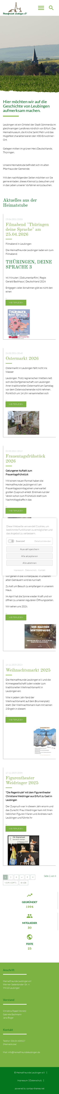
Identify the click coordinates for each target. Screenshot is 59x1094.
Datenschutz (36, 1080)
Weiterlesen (16, 302)
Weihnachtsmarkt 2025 (28, 670)
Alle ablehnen (30, 562)
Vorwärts (11, 882)
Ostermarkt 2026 (22, 358)
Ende (23, 882)
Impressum (22, 1080)
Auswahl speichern (29, 549)
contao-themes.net (35, 1088)
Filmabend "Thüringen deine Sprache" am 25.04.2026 (27, 230)
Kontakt (41, 570)
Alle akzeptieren (29, 556)
